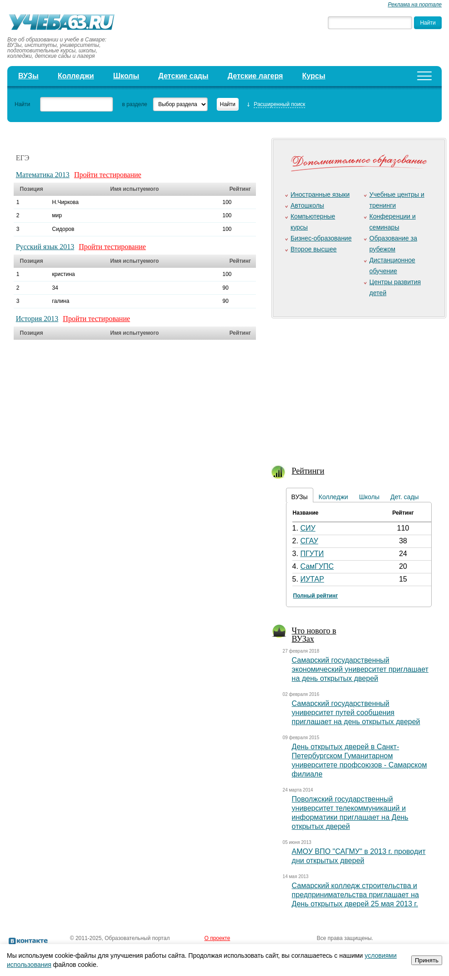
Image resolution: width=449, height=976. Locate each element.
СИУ (307, 528)
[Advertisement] (357, 386)
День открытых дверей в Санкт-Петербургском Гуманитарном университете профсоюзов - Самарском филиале (359, 760)
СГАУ (309, 541)
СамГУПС (317, 566)
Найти (22, 104)
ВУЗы (28, 76)
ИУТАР (312, 579)
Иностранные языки (320, 194)
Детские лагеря (255, 76)
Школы (126, 76)
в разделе (134, 104)
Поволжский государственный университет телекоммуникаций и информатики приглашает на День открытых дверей (350, 812)
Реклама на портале (415, 4)
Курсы (314, 76)
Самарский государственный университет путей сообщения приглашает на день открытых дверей (356, 713)
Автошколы (307, 205)
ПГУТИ (312, 553)
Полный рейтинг (315, 596)
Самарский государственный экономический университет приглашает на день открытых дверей (360, 669)
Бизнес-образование (321, 238)
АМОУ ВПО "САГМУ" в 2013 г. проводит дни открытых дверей (359, 856)
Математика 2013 (43, 175)
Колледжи (76, 76)
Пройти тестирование (108, 175)
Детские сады (183, 76)
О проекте (217, 938)
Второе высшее (314, 249)
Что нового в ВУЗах (314, 635)
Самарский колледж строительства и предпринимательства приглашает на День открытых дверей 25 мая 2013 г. (355, 895)
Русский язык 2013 (45, 246)
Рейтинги (308, 470)
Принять (427, 960)
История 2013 (37, 318)
